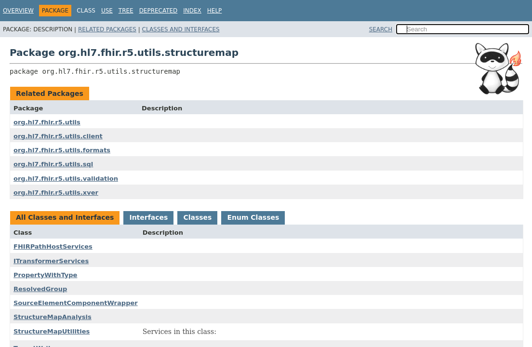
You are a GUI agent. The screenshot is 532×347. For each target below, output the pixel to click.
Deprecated (158, 10)
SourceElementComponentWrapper (75, 303)
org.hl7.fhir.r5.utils (46, 122)
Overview (18, 10)
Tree (126, 10)
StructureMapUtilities (51, 331)
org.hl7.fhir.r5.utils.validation (65, 178)
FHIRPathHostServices (53, 246)
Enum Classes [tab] (253, 217)
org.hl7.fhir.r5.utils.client (58, 136)
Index (192, 10)
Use (107, 10)
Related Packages (107, 29)
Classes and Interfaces (181, 29)
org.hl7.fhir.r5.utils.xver (55, 192)
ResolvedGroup (40, 289)
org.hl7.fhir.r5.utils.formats (61, 150)
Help (214, 10)
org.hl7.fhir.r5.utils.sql (53, 164)
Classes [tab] (197, 217)
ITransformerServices (51, 261)
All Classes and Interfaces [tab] (65, 217)
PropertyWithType (45, 275)
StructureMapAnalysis (52, 316)
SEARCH (381, 29)
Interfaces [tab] (148, 217)
